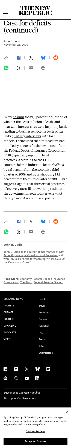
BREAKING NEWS (13, 298)
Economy (25, 279)
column (18, 117)
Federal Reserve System (48, 282)
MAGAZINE (10, 325)
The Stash (26, 282)
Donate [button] (43, 319)
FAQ (41, 332)
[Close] (67, 412)
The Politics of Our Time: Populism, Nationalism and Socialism (34, 253)
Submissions (46, 352)
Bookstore (44, 312)
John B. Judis (12, 41)
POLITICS (9, 305)
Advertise (44, 325)
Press (42, 339)
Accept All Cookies (35, 441)
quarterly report (25, 155)
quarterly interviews (26, 136)
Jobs (41, 346)
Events (42, 299)
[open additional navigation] (6, 7)
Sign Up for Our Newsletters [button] (20, 398)
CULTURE (9, 319)
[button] (8, 57)
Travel (42, 305)
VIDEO (7, 339)
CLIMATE (9, 312)
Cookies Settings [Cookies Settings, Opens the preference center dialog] (35, 431)
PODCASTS (10, 332)
